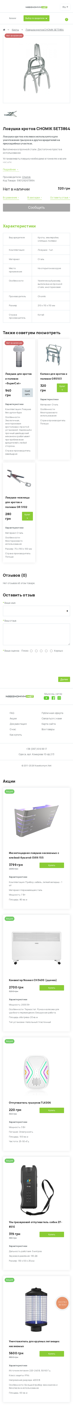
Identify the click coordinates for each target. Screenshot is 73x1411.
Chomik (26, 177)
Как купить (16, 737)
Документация (18, 726)
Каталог (12, 18)
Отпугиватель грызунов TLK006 (30, 1105)
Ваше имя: (10, 603)
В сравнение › (11, 197)
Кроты (15, 29)
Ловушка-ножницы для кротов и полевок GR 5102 (17, 502)
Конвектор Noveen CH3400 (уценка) (33, 983)
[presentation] (32, 666)
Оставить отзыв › (60, 197)
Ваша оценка (11, 653)
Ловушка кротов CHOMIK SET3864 (45, 29)
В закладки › (34, 197)
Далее (64, 682)
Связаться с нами (52, 721)
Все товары (48, 732)
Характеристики (19, 226)
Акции (13, 721)
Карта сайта (49, 726)
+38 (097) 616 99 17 (36, 751)
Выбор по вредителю (35, 18)
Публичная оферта (52, 716)
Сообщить (36, 207)
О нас (13, 732)
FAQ (12, 716)
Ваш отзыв (10, 620)
